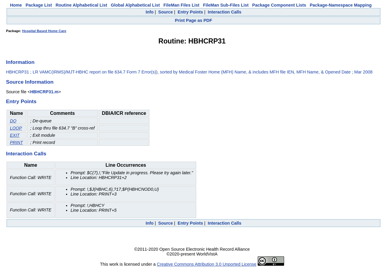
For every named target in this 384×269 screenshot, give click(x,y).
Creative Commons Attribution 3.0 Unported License (206, 264)
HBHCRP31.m (44, 91)
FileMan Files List (182, 5)
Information (20, 62)
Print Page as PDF (193, 20)
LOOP (16, 128)
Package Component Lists (279, 5)
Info (149, 12)
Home (16, 5)
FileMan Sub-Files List (226, 5)
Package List (39, 5)
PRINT (16, 142)
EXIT (15, 135)
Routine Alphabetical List (81, 5)
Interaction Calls (225, 12)
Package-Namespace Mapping (341, 5)
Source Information (29, 82)
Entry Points (190, 12)
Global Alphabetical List (135, 5)
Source (165, 12)
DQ (13, 120)
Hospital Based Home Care (44, 31)
